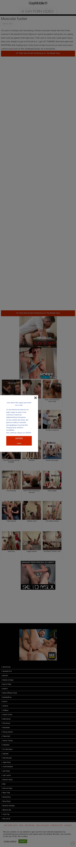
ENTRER (19, 438)
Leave (19, 443)
